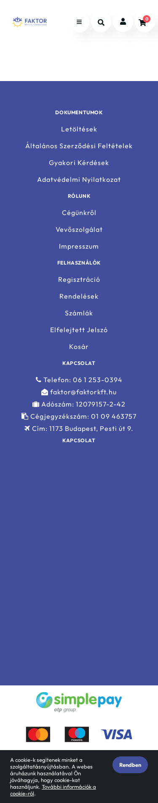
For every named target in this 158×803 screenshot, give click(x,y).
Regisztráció (79, 279)
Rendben (130, 764)
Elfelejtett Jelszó (79, 330)
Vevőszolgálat (79, 230)
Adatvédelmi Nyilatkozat (79, 180)
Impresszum (79, 246)
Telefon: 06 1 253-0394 (79, 379)
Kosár (79, 347)
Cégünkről (79, 212)
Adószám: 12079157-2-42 (79, 404)
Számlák (79, 313)
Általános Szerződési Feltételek (79, 146)
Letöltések (79, 129)
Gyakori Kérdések (79, 163)
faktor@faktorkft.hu (79, 392)
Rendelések (79, 296)
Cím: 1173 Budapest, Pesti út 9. (79, 429)
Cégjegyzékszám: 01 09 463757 (79, 416)
